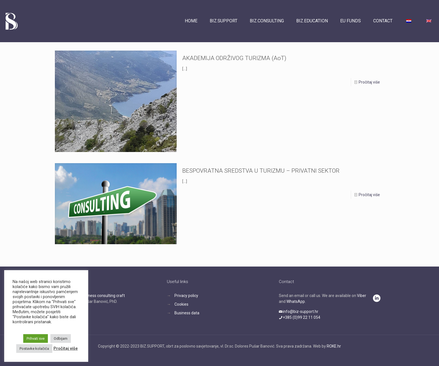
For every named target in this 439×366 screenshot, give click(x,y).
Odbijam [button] (60, 338)
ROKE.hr (334, 346)
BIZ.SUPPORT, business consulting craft (90, 295)
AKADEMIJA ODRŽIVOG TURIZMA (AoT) (234, 58)
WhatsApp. (296, 301)
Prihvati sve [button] (36, 338)
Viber (361, 295)
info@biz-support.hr (298, 311)
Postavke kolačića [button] (34, 348)
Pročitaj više (369, 82)
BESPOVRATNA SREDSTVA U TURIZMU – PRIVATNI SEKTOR (261, 170)
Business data (186, 313)
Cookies (181, 304)
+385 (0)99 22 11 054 (299, 317)
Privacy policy (186, 295)
